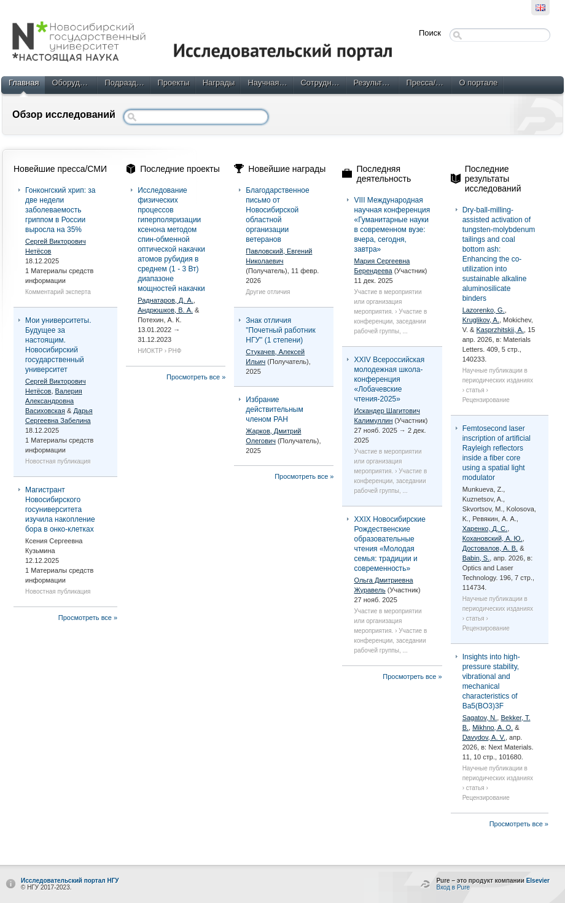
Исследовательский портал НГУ (70, 880)
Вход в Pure (453, 887)
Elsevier (538, 880)
